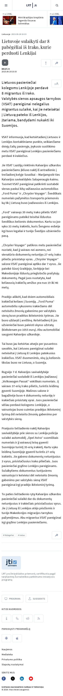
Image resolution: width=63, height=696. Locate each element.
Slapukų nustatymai (12, 664)
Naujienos (7, 649)
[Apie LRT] (6, 618)
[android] (6, 638)
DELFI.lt (6, 69)
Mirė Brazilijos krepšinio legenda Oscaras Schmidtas (31, 20)
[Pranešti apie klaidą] (46, 63)
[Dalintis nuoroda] (56, 63)
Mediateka (7, 654)
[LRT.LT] (32, 5)
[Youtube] (31, 679)
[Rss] (38, 618)
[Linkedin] (22, 679)
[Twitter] (13, 679)
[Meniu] (6, 5)
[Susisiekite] (37, 599)
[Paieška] (57, 5)
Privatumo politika (12, 659)
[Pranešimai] (28, 618)
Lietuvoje (6, 34)
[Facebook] (4, 679)
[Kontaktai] (17, 618)
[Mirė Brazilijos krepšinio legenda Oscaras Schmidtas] (9, 20)
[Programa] (12, 599)
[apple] (17, 638)
